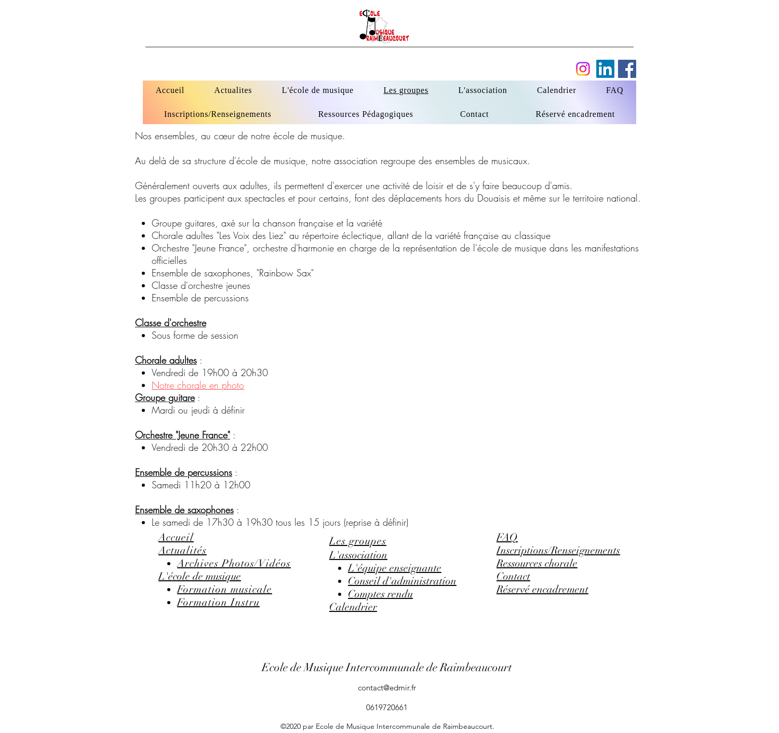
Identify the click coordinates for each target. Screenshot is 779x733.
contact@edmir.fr (387, 687)
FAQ (507, 537)
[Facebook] (605, 69)
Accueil (176, 537)
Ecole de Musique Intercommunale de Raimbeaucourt (387, 667)
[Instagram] (583, 69)
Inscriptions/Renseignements (558, 550)
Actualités (182, 550)
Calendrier (353, 607)
